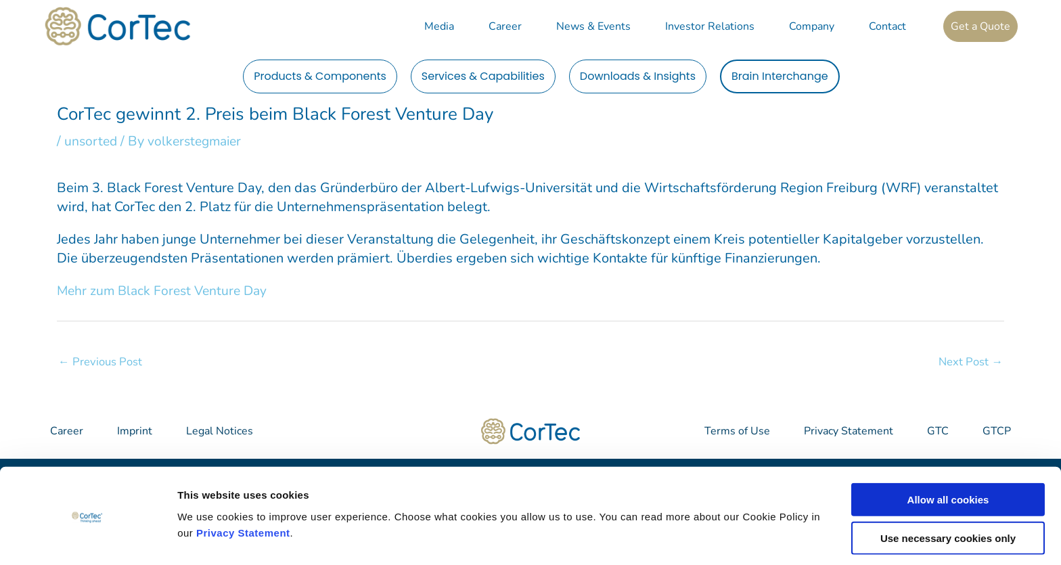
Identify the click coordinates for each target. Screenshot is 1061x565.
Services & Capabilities (483, 76)
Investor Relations (709, 26)
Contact (887, 26)
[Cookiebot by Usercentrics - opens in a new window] (87, 538)
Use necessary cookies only (948, 500)
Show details (710, 538)
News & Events (593, 26)
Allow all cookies (948, 462)
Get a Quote (980, 26)
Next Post (970, 361)
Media (439, 26)
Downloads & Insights (638, 76)
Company (811, 26)
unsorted (91, 141)
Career (505, 26)
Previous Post (100, 361)
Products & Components (320, 76)
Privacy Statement (243, 494)
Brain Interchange (779, 76)
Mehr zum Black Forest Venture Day (166, 290)
